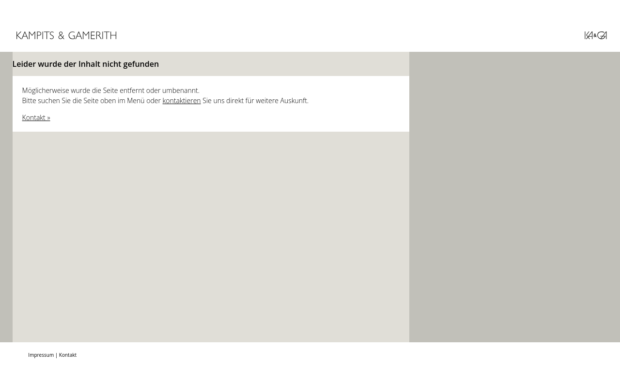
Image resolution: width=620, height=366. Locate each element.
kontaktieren (182, 100)
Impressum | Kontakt (52, 354)
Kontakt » (36, 117)
